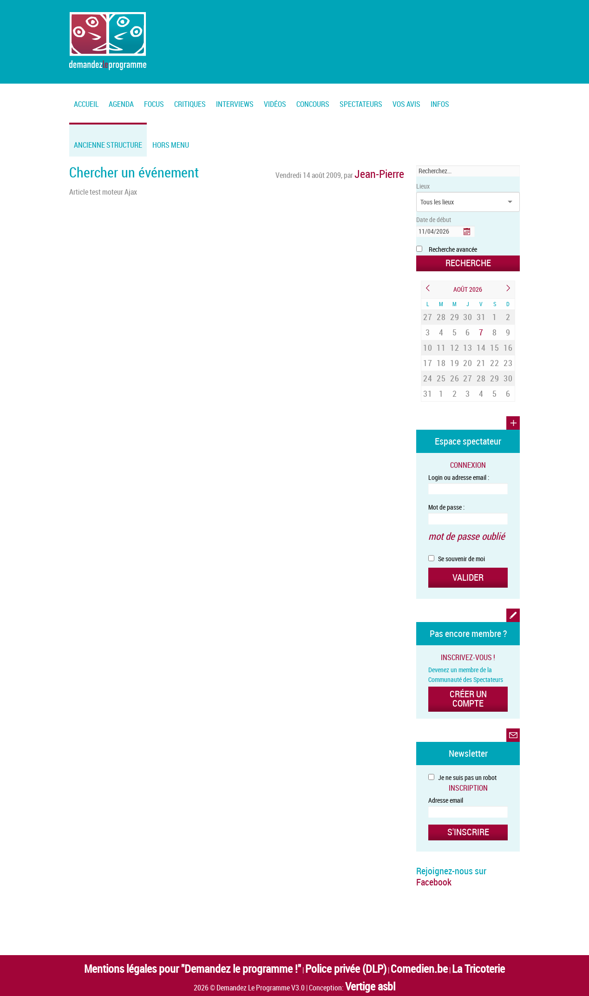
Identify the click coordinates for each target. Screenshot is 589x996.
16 (508, 333)
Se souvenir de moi (456, 523)
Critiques (190, 104)
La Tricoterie (419, 911)
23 (508, 344)
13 (468, 333)
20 (468, 344)
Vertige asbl (370, 923)
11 (441, 333)
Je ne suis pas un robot (462, 726)
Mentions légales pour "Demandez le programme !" (224, 911)
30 (468, 311)
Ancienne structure (108, 145)
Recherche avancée (453, 249)
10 (428, 333)
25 (441, 355)
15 (494, 333)
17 (428, 344)
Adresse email (445, 749)
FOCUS (154, 104)
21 (481, 344)
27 (428, 311)
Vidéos (275, 104)
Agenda (121, 104)
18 (441, 344)
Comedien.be (379, 911)
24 (428, 355)
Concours (312, 104)
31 (481, 311)
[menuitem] (121, 99)
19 (455, 344)
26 (455, 355)
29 (455, 311)
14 (481, 333)
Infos (440, 104)
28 (441, 311)
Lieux (423, 186)
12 (455, 333)
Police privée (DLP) (328, 911)
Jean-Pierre (387, 171)
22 (494, 344)
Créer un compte (468, 653)
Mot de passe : (446, 477)
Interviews (235, 104)
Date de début (433, 219)
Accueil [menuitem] (86, 104)
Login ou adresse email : (458, 447)
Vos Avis (406, 104)
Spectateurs (361, 104)
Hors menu (170, 145)
